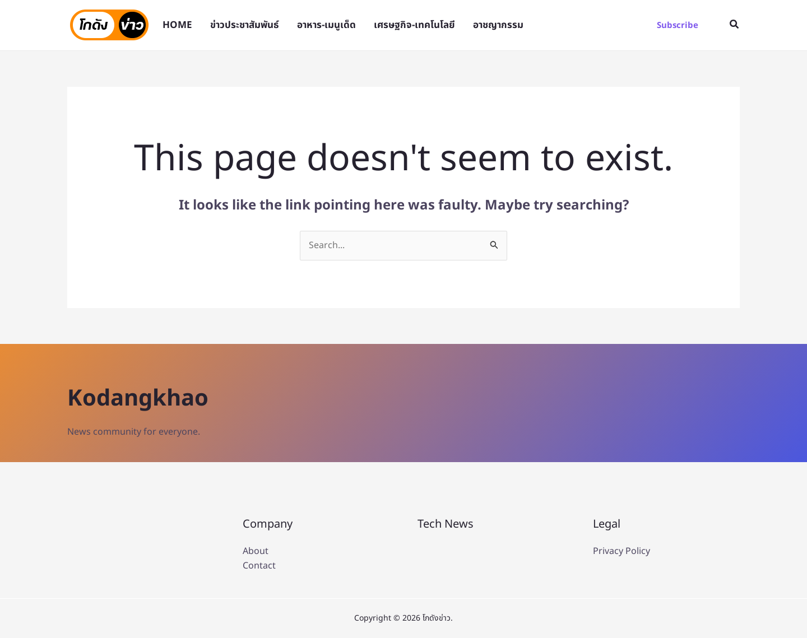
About (255, 551)
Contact (259, 565)
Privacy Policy (621, 551)
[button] (677, 25)
